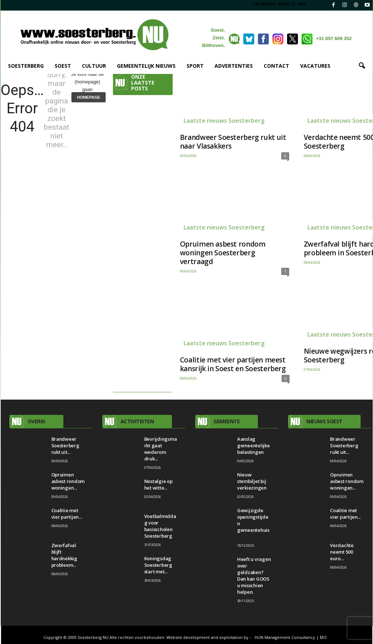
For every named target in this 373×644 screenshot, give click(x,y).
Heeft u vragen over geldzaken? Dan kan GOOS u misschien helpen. (254, 575)
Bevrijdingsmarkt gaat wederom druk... (160, 449)
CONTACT (276, 65)
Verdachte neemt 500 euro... (342, 552)
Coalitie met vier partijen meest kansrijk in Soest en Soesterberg (233, 364)
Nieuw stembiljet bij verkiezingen (252, 481)
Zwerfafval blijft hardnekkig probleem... (64, 555)
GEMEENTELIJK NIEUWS (146, 65)
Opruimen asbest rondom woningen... (68, 481)
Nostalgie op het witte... (158, 484)
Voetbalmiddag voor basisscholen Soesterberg (160, 526)
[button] (362, 66)
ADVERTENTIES (234, 65)
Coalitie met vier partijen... (66, 513)
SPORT (195, 65)
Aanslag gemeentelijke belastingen (253, 445)
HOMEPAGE (88, 97)
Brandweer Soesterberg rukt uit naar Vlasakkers (233, 142)
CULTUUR (94, 65)
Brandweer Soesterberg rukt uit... (65, 445)
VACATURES (315, 65)
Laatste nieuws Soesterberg (224, 121)
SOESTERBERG (26, 65)
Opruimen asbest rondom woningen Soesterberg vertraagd (223, 252)
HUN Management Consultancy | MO (291, 637)
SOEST (63, 65)
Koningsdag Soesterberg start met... (158, 565)
